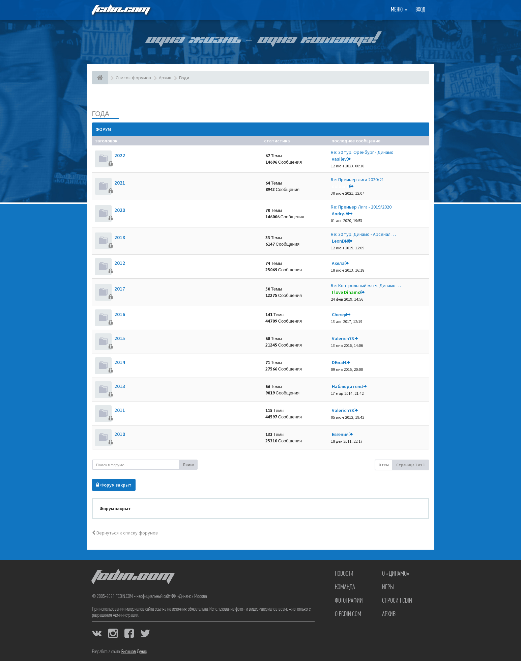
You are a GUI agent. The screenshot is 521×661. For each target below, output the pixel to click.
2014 (119, 362)
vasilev (339, 159)
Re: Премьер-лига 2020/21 (357, 179)
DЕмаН (339, 362)
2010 (119, 434)
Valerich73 (343, 338)
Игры (388, 587)
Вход (420, 10)
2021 (119, 183)
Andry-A (340, 214)
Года (101, 113)
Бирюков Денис (134, 652)
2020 (119, 210)
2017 (119, 288)
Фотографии (349, 601)
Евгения (340, 434)
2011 (119, 410)
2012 (119, 263)
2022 (119, 155)
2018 (119, 237)
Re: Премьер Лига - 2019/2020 (361, 207)
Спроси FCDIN (397, 601)
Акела (338, 263)
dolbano (340, 186)
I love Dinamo (346, 292)
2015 (119, 338)
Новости (344, 574)
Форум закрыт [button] (114, 485)
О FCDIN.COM (348, 614)
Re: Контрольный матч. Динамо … (366, 285)
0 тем (384, 464)
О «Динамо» (395, 574)
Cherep (339, 314)
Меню (399, 10)
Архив (389, 614)
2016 (119, 314)
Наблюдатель (347, 386)
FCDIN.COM (120, 10)
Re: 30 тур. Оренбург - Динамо (362, 152)
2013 (119, 386)
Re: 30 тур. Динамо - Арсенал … (363, 234)
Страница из (410, 464)
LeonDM (340, 241)
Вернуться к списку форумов (125, 533)
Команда (345, 587)
